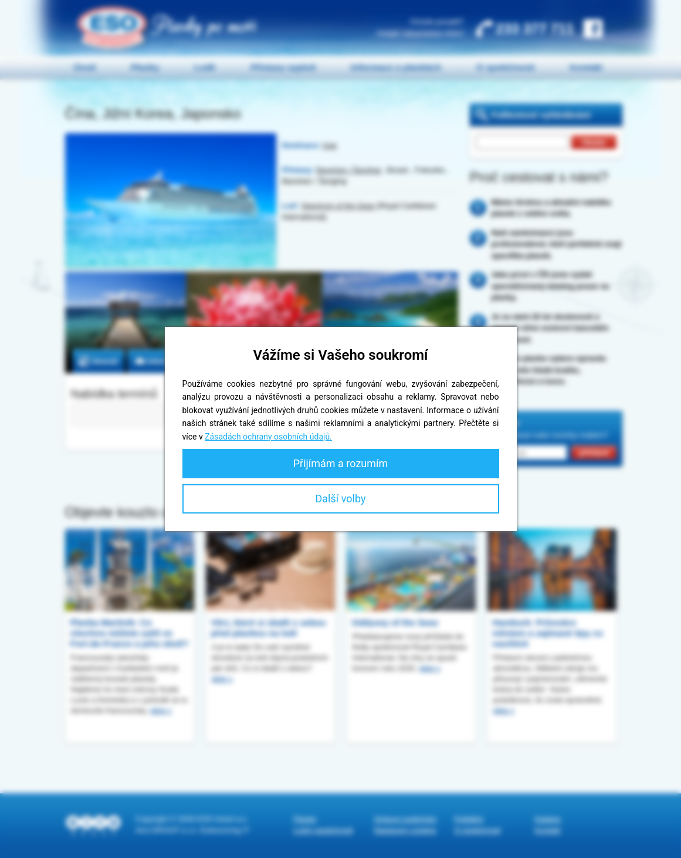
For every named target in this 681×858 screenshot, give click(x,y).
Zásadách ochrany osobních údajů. (268, 436)
